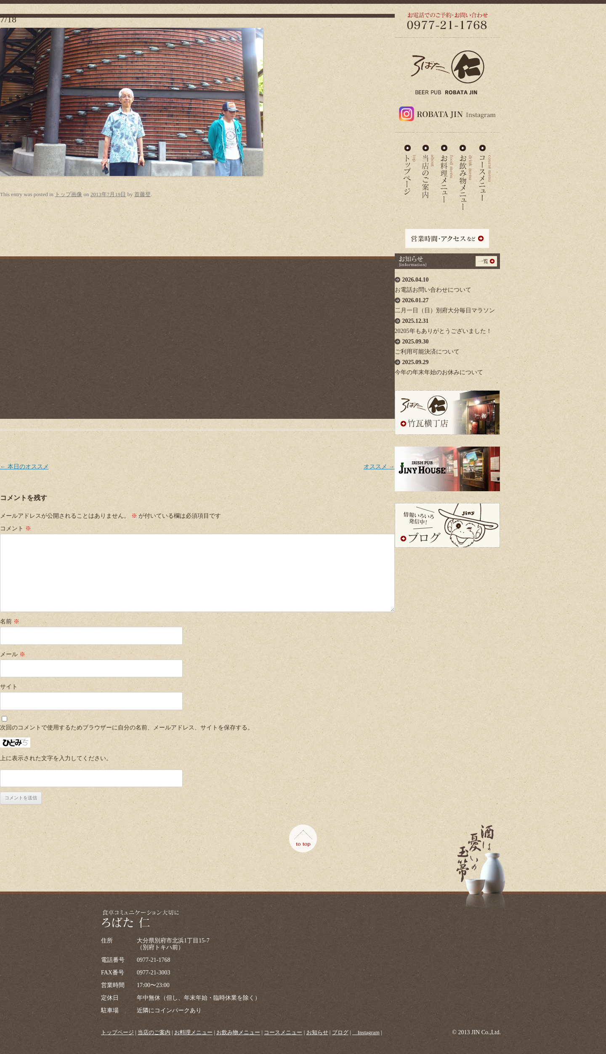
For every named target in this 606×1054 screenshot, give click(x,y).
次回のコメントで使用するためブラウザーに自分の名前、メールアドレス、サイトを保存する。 (126, 727)
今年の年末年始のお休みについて (447, 365)
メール (12, 654)
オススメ (379, 466)
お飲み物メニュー (466, 170)
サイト (9, 687)
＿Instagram (366, 1032)
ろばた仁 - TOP (409, 170)
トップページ (117, 1032)
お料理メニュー (447, 170)
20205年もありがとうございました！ (447, 324)
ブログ (340, 1032)
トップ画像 (68, 194)
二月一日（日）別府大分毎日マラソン (447, 303)
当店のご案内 (428, 170)
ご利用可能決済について (447, 344)
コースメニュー (485, 170)
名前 (9, 621)
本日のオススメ (24, 466)
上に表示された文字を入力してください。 (56, 758)
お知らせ (317, 1032)
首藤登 (142, 194)
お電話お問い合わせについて (447, 282)
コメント (15, 528)
